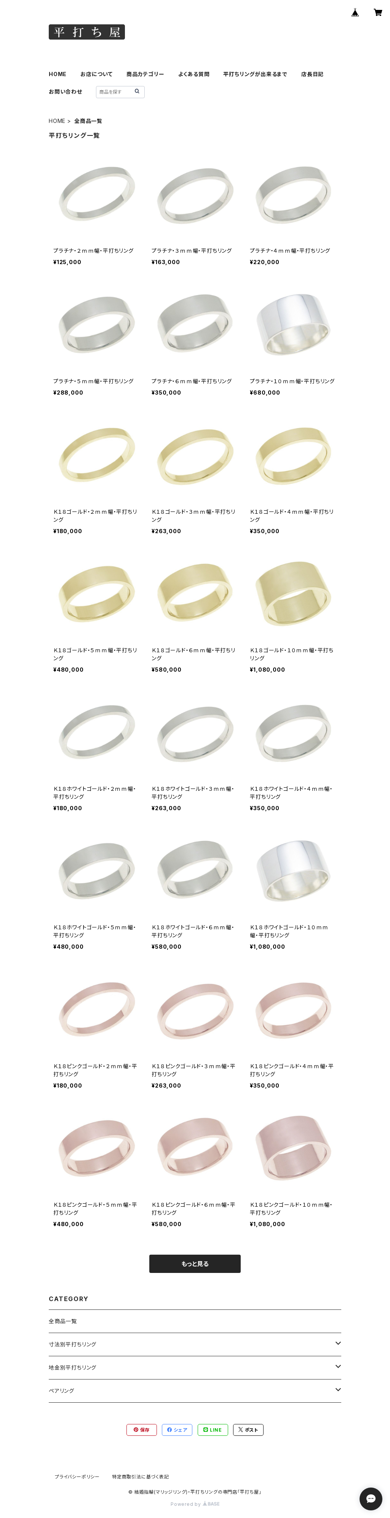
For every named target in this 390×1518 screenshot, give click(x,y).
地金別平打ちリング (72, 1367)
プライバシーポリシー (77, 1477)
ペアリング (61, 1390)
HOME (58, 74)
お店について (96, 74)
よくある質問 (194, 74)
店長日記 (312, 74)
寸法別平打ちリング (72, 1344)
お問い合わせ (65, 91)
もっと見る (195, 1264)
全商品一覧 (63, 1321)
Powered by (195, 1504)
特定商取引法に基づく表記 (140, 1477)
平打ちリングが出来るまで (255, 74)
